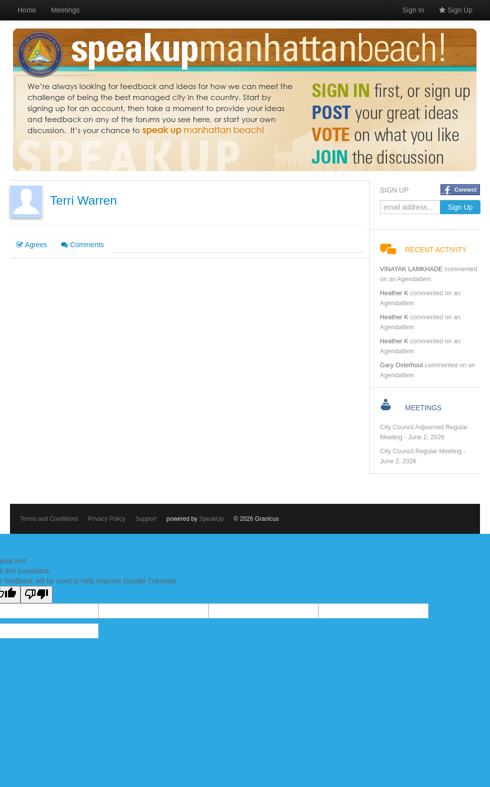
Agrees (31, 245)
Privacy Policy (107, 518)
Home (27, 10)
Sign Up (455, 10)
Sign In (413, 10)
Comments (82, 245)
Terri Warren (83, 200)
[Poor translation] (36, 594)
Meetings (65, 10)
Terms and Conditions (49, 518)
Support (146, 518)
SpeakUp (211, 518)
